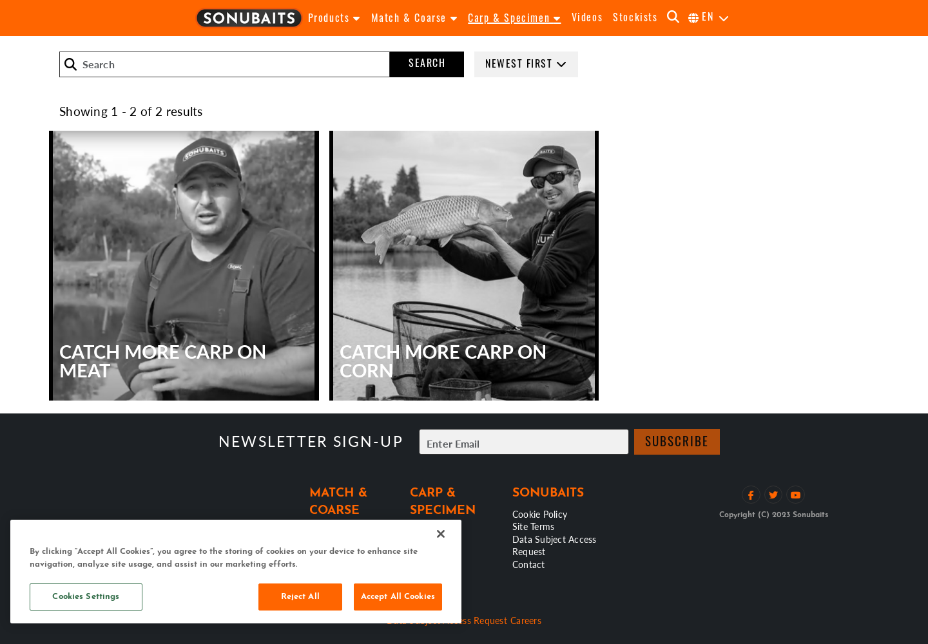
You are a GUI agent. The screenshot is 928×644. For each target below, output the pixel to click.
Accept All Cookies (398, 596)
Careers (525, 620)
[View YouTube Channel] (795, 495)
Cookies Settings (85, 596)
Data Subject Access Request (554, 545)
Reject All (300, 596)
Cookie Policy (539, 513)
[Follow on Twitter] (773, 495)
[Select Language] (709, 18)
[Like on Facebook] (751, 495)
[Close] (441, 534)
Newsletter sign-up (310, 441)
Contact (528, 564)
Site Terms (533, 526)
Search (427, 64)
